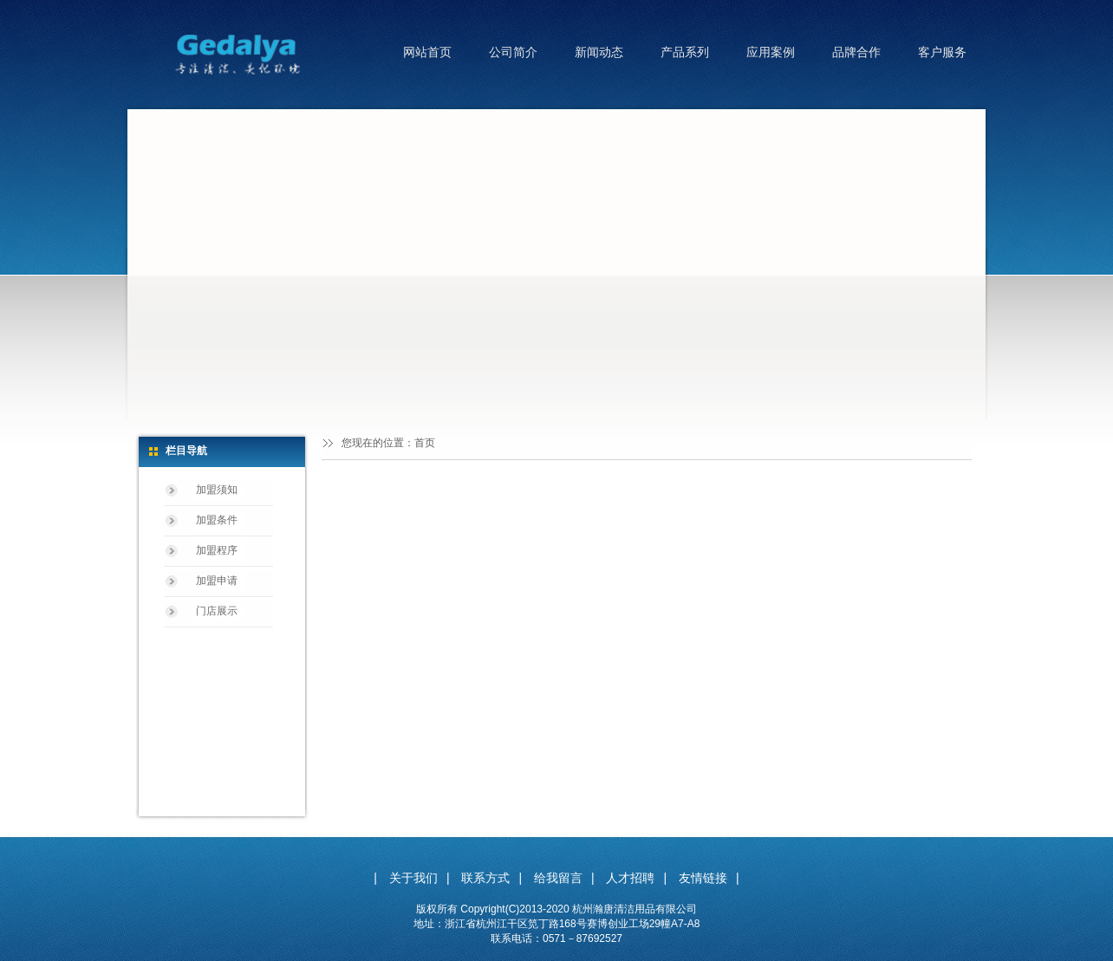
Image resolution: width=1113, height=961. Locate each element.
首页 (424, 443)
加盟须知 (217, 490)
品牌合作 (856, 52)
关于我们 (413, 878)
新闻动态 (599, 52)
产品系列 (685, 52)
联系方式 (485, 878)
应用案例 (770, 52)
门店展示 (217, 611)
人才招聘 (630, 878)
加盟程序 (217, 550)
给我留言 (558, 878)
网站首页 (427, 52)
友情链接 (703, 878)
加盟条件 (217, 520)
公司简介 (513, 52)
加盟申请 (217, 581)
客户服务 (942, 52)
